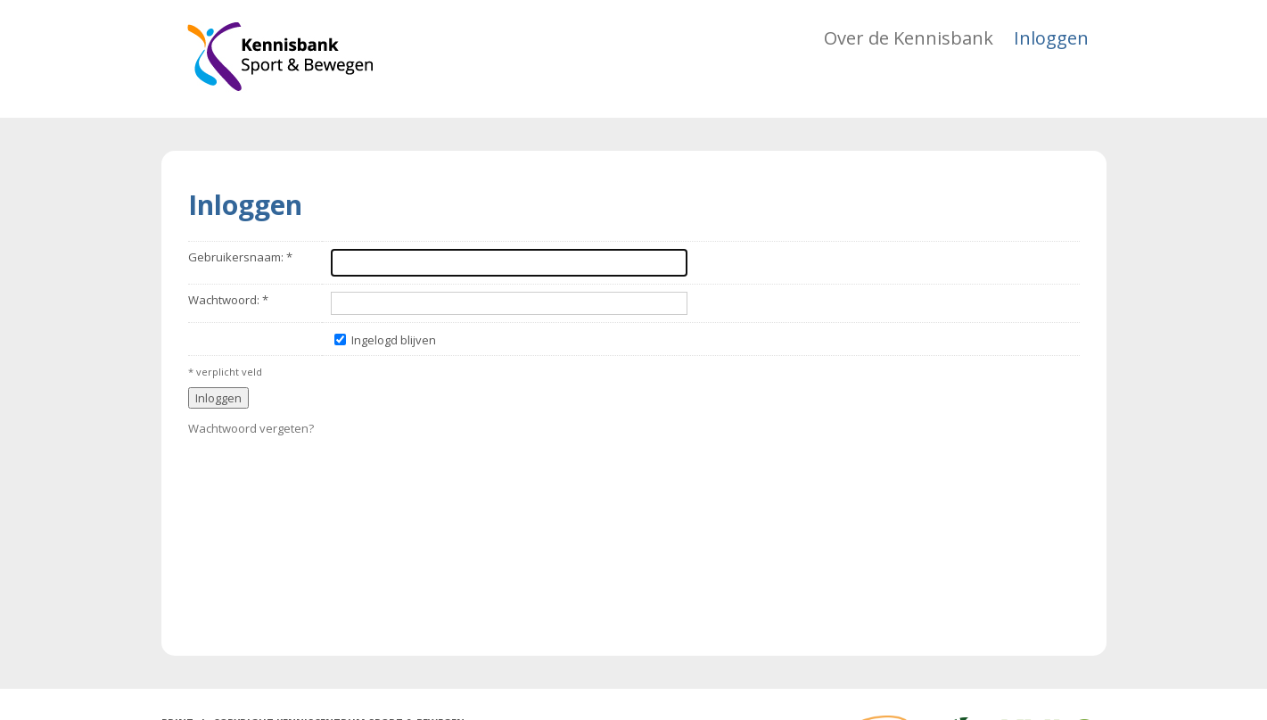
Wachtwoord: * (228, 300)
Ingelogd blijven (393, 340)
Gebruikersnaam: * (240, 257)
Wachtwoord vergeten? (251, 428)
